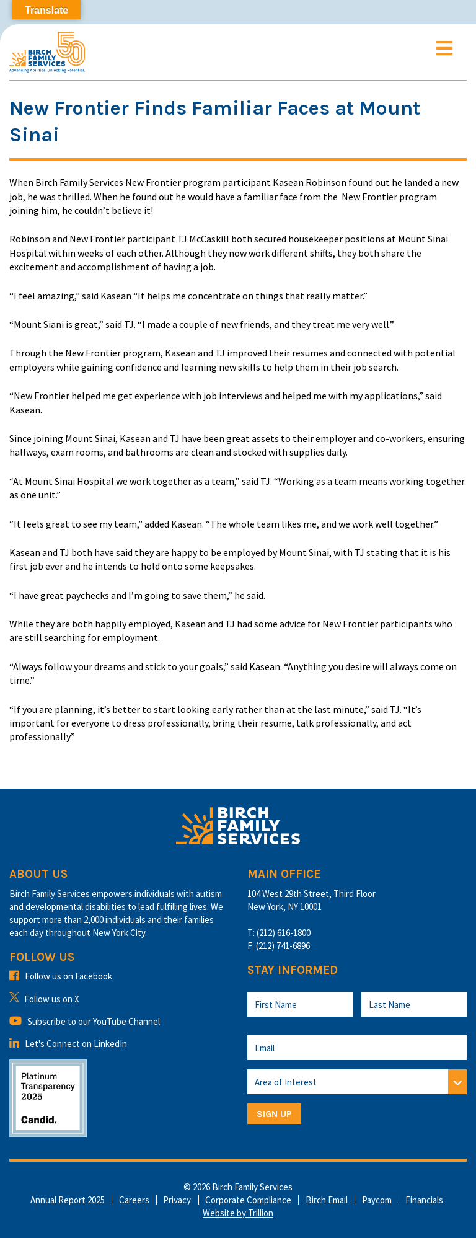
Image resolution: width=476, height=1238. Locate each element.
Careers (134, 1200)
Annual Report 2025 (67, 1200)
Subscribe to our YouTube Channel (84, 1021)
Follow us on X (44, 999)
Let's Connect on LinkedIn (68, 1044)
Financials (424, 1200)
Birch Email (327, 1200)
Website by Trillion (238, 1213)
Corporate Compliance (248, 1200)
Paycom (377, 1200)
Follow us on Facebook (60, 976)
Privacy (177, 1200)
